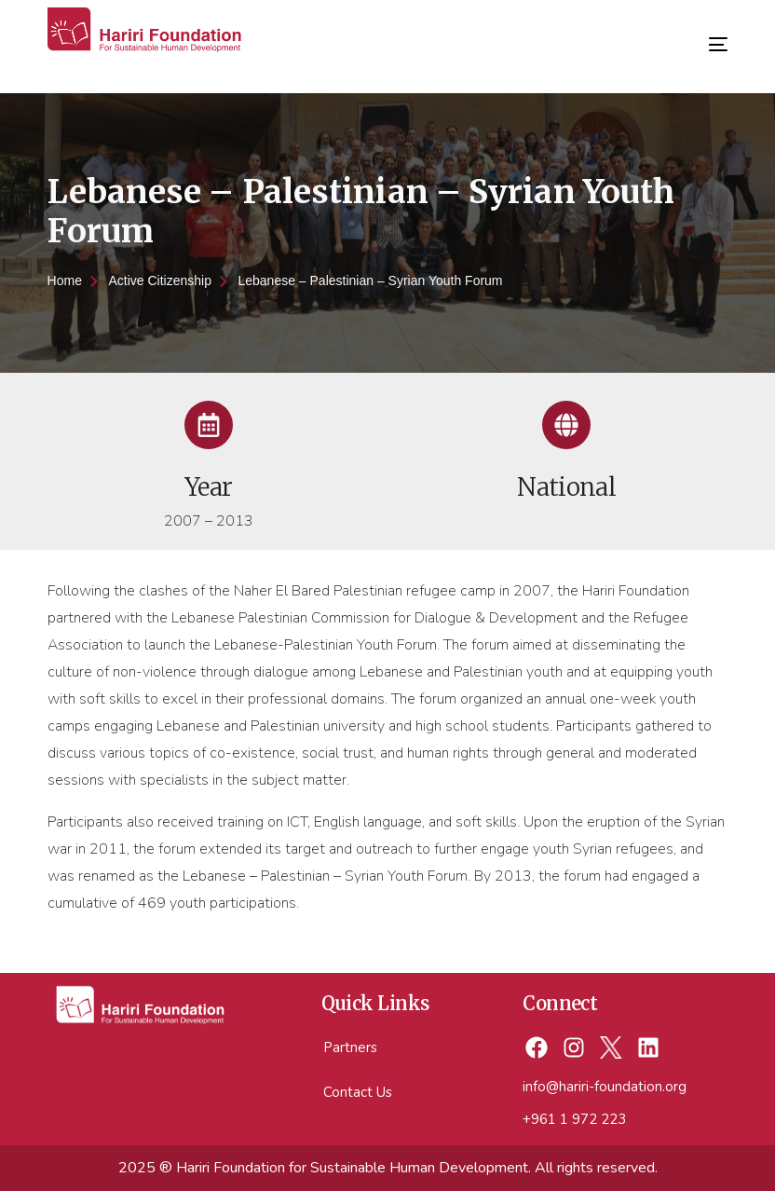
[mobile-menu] (704, 37)
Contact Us (357, 1092)
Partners (350, 1047)
